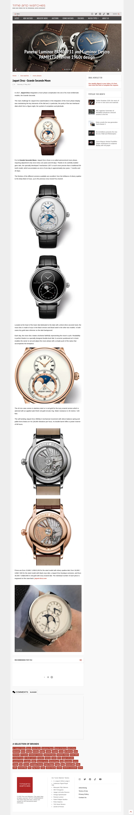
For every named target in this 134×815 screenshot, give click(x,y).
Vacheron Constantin (70, 768)
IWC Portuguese (58, 790)
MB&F (34, 761)
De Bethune (68, 751)
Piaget (57, 764)
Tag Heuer (36, 768)
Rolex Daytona (57, 802)
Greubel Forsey (18, 758)
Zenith (80, 768)
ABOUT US (105, 18)
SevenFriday (22, 768)
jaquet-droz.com (40, 578)
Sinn (29, 768)
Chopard (55, 751)
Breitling (35, 751)
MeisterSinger (53, 761)
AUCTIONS (55, 18)
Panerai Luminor (58, 797)
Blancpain (16, 751)
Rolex (78, 764)
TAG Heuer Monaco (59, 804)
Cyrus (61, 751)
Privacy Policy (84, 794)
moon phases (37, 76)
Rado (62, 764)
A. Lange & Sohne (19, 748)
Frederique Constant (36, 755)
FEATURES (81, 18)
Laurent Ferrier (18, 761)
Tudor (43, 768)
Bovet (23, 751)
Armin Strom (36, 748)
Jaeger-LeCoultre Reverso (61, 792)
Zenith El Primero (58, 806)
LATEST (17, 18)
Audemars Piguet (47, 748)
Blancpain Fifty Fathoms (60, 787)
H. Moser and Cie (30, 758)
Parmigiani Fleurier (36, 764)
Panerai (26, 764)
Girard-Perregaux (49, 755)
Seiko (15, 768)
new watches (24, 76)
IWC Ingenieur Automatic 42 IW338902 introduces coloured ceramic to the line (106, 112)
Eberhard (16, 755)
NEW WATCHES (28, 18)
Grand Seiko (74, 755)
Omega (15, 764)
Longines (27, 761)
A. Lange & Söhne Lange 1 (61, 781)
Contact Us (82, 797)
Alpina (29, 748)
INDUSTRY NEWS (42, 18)
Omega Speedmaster (59, 794)
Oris (20, 764)
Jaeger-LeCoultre (67, 758)
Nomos (75, 761)
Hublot (54, 758)
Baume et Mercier (60, 748)
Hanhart (47, 758)
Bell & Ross (71, 748)
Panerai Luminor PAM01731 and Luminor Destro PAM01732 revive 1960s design (67, 54)
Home (14, 76)
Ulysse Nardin (50, 768)
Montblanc (68, 761)
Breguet (29, 751)
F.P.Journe (24, 755)
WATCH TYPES (93, 18)
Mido (61, 761)
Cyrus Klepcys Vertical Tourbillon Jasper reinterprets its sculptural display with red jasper (106, 143)
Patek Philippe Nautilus (60, 799)
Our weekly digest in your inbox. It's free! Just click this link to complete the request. (103, 84)
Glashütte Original (63, 755)
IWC (59, 758)
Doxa (75, 751)
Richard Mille (70, 764)
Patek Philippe (49, 764)
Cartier (48, 751)
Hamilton (40, 758)
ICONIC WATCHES (68, 18)
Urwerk (59, 768)
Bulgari (42, 751)
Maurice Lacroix (42, 761)
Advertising (83, 788)
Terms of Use (83, 791)
